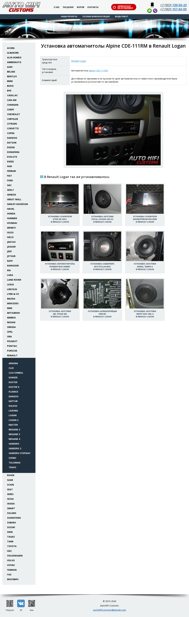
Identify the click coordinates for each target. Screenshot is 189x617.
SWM (10, 531)
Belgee (11, 71)
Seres (10, 494)
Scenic (12, 457)
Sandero (14, 443)
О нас (57, 7)
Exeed (10, 161)
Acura (11, 48)
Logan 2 (13, 420)
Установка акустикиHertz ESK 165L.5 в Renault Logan (145, 314)
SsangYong (14, 517)
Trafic (12, 467)
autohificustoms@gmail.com (109, 609)
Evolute (12, 156)
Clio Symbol (16, 372)
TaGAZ (11, 536)
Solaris (11, 513)
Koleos (13, 405)
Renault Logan (78, 60)
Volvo (11, 560)
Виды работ (121, 16)
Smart (11, 508)
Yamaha (12, 569)
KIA (9, 270)
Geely (10, 189)
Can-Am (11, 100)
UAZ (9, 550)
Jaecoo (11, 241)
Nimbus (11, 317)
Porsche (12, 350)
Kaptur (13, 401)
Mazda (11, 298)
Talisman (14, 462)
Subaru (11, 522)
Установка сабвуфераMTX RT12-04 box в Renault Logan (102, 266)
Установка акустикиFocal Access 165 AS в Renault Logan (102, 219)
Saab (10, 479)
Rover (10, 475)
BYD (9, 90)
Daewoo (12, 137)
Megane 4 (14, 438)
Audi (9, 66)
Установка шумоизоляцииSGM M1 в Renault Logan (102, 314)
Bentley (12, 76)
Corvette (13, 128)
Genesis (11, 194)
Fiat (9, 175)
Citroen (12, 123)
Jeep (9, 251)
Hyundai (12, 222)
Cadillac (12, 95)
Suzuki (11, 527)
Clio (11, 368)
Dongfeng (13, 152)
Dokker (13, 377)
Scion (10, 484)
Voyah (11, 565)
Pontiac (12, 345)
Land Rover (14, 279)
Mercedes (13, 303)
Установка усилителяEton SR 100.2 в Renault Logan (60, 219)
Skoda (11, 503)
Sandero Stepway (19, 453)
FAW (9, 166)
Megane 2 (14, 429)
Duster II (14, 386)
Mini (9, 308)
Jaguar (11, 246)
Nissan (11, 322)
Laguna (13, 410)
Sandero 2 (15, 448)
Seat (10, 489)
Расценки (68, 7)
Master (13, 424)
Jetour (11, 256)
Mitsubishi (13, 312)
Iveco (10, 237)
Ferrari (11, 170)
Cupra (10, 133)
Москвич (12, 579)
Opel (10, 331)
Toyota (12, 546)
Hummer (12, 218)
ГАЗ (9, 574)
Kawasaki (13, 265)
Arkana (13, 363)
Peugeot (12, 341)
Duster (13, 382)
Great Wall (14, 199)
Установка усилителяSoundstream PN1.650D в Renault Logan (145, 219)
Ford (10, 180)
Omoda (11, 327)
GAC (9, 185)
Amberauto (14, 62)
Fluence (13, 391)
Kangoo (13, 396)
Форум (80, 7)
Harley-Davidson (17, 204)
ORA (9, 336)
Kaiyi (10, 260)
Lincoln (12, 289)
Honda (11, 213)
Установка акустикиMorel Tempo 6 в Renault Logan (145, 266)
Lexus (10, 284)
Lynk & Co (13, 293)
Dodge (11, 147)
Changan (12, 104)
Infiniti (11, 227)
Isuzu (10, 232)
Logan (13, 415)
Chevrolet (13, 114)
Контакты (92, 7)
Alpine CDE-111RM (98, 70)
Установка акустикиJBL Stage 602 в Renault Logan (60, 314)
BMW (10, 81)
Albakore (13, 52)
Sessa (10, 498)
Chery (10, 109)
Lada (10, 275)
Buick (10, 85)
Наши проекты (69, 16)
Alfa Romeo (14, 57)
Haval (10, 208)
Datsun (11, 142)
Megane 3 (14, 434)
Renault (12, 355)
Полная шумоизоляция (96, 16)
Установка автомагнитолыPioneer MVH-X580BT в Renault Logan (60, 266)
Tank (10, 541)
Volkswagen (15, 555)
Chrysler (12, 118)
